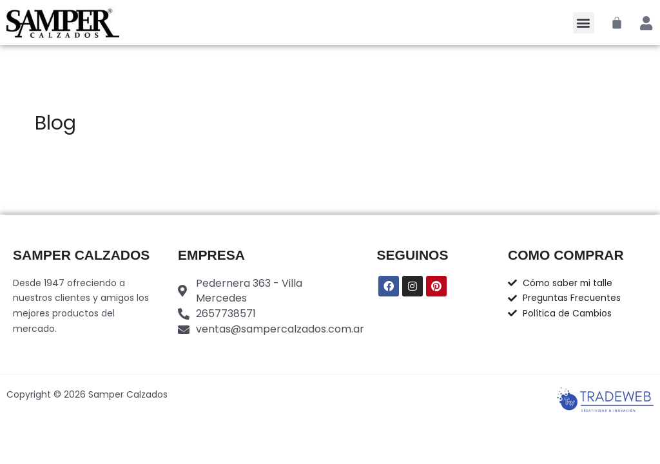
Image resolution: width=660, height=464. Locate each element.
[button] (583, 23)
